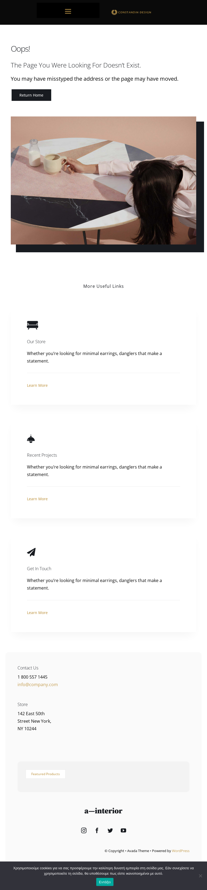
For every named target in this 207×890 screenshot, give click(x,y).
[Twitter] (110, 830)
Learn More (37, 385)
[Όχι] (200, 875)
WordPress (180, 850)
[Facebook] (97, 830)
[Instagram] (84, 830)
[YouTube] (123, 830)
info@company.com (38, 684)
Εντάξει (105, 882)
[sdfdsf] (139, 11)
